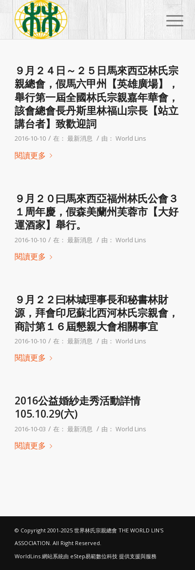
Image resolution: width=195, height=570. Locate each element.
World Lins (131, 138)
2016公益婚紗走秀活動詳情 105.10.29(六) (77, 407)
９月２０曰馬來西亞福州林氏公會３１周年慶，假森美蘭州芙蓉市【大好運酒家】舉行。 (96, 211)
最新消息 (80, 138)
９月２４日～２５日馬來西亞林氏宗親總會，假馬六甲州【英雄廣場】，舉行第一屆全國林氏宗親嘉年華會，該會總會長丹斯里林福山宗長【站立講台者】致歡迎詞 (96, 96)
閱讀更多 (35, 155)
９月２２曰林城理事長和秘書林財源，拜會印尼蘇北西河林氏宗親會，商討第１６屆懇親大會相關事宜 (96, 313)
